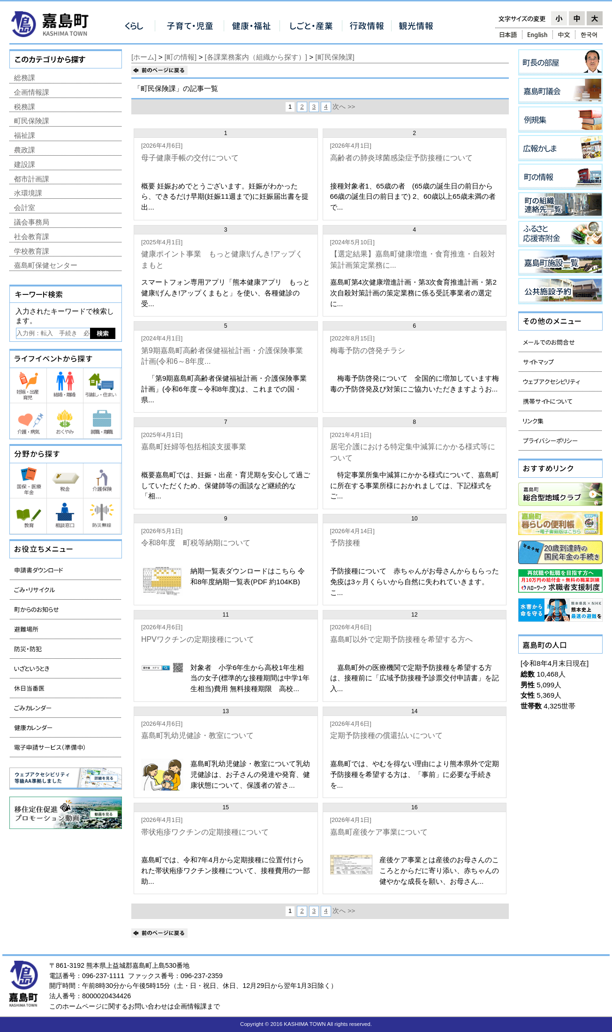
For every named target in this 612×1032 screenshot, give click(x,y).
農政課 (24, 150)
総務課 (24, 78)
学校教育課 (31, 251)
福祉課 (24, 135)
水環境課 (28, 193)
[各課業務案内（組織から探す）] (256, 57)
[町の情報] (180, 57)
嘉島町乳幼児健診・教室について (197, 735)
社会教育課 (31, 237)
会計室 (24, 207)
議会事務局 (31, 222)
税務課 (24, 107)
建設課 (24, 164)
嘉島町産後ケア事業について (379, 832)
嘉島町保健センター (45, 265)
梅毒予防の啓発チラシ (367, 350)
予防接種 (345, 543)
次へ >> (343, 106)
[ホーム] (143, 57)
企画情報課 (31, 92)
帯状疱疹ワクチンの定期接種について (205, 832)
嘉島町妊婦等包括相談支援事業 (193, 447)
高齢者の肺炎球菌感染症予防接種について (401, 158)
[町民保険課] (334, 57)
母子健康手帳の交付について (190, 158)
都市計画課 (31, 179)
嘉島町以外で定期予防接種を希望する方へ (401, 639)
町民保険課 (31, 121)
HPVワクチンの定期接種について (197, 639)
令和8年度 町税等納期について (195, 543)
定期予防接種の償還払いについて (386, 735)
